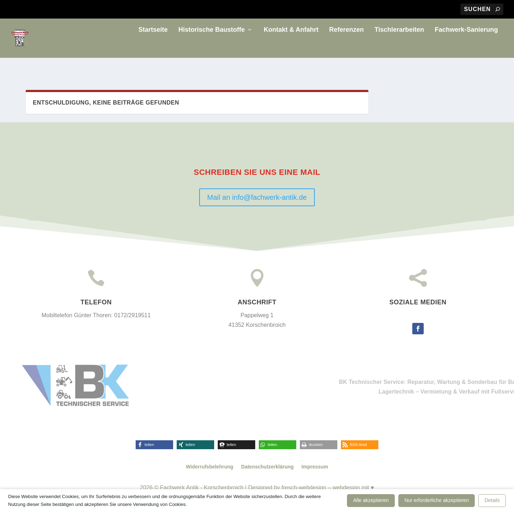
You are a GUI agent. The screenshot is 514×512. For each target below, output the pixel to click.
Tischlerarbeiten (399, 48)
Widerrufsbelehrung (209, 467)
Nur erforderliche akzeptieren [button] (436, 500)
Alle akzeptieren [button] (371, 500)
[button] (154, 444)
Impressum (315, 467)
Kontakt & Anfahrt (291, 48)
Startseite (153, 48)
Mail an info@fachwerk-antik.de (257, 197)
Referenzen (346, 48)
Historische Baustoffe (211, 48)
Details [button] (492, 500)
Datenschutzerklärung (267, 467)
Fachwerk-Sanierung (466, 48)
